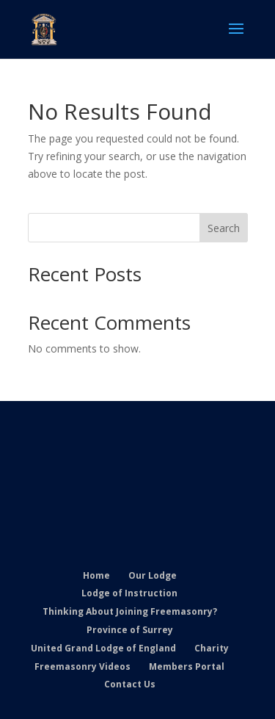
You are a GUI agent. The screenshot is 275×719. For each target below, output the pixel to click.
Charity (211, 648)
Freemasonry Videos (82, 666)
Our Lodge (152, 575)
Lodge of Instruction (129, 593)
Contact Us (129, 684)
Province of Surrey (130, 630)
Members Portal (186, 666)
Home (96, 575)
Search (224, 228)
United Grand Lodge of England (103, 648)
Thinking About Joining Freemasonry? (130, 611)
